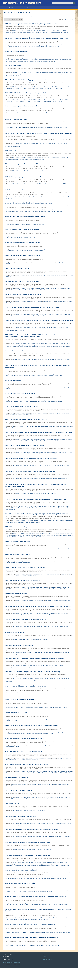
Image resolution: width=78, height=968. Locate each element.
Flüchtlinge (55, 426)
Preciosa (8, 75)
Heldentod (64, 587)
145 (13, 678)
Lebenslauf (14, 535)
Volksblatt (17, 75)
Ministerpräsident (64, 345)
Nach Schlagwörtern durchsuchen (21, 16)
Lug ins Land (24, 361)
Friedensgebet (31, 919)
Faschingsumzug (47, 196)
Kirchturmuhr (9, 328)
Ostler (55, 493)
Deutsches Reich (47, 374)
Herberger (59, 478)
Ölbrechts (11, 759)
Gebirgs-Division (47, 452)
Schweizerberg (54, 401)
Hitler (60, 99)
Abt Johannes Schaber (38, 917)
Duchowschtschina (45, 587)
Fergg (21, 59)
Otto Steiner (8, 575)
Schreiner (45, 588)
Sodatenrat (53, 798)
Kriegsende (30, 772)
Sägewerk (11, 536)
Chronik (55, 678)
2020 (25, 930)
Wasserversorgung (65, 865)
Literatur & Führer (51, 262)
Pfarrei (31, 88)
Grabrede (25, 798)
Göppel (51, 574)
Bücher (33, 301)
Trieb (15, 237)
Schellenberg (16, 825)
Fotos (25, 74)
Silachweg (43, 932)
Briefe (66, 72)
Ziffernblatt (22, 330)
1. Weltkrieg (14, 30)
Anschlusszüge (39, 58)
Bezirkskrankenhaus (31, 183)
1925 (13, 45)
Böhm (28, 823)
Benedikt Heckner (36, 574)
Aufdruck (26, 784)
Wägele (61, 88)
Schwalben (8, 237)
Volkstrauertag (13, 654)
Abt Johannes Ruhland (38, 520)
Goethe (50, 561)
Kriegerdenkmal (46, 275)
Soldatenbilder (63, 600)
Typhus (28, 575)
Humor (58, 574)
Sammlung (36, 61)
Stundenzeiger (59, 328)
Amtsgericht (27, 849)
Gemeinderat (35, 45)
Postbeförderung (29, 61)
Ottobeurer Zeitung (19, 101)
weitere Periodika (28, 159)
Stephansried (18, 159)
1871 (23, 30)
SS (22, 575)
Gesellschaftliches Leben (63, 30)
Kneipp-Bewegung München (33, 345)
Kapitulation (60, 930)
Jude (68, 400)
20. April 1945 (30, 732)
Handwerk (11, 315)
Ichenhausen (49, 465)
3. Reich (26, 196)
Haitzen (13, 32)
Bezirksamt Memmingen (41, 506)
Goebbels (52, 209)
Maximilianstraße (35, 733)
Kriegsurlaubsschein (37, 639)
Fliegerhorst (8, 614)
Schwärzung (51, 707)
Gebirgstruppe (55, 452)
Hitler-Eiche (27, 144)
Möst (28, 878)
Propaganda (21, 211)
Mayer (23, 440)
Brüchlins (32, 86)
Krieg (33, 32)
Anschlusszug (33, 58)
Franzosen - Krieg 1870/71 (52, 30)
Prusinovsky (30, 891)
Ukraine (46, 453)
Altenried (37, 903)
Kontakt (26, 7)
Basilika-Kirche (54, 613)
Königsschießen (51, 413)
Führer (59, 426)
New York (34, 667)
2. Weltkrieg (14, 639)
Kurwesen (42, 345)
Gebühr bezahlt (37, 784)
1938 (13, 374)
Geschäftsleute (56, 223)
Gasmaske (40, 249)
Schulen (22, 427)
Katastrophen (19, 733)
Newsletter (20, 7)
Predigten (12, 75)
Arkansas (35, 665)
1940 (16, 426)
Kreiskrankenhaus (68, 745)
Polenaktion (15, 401)
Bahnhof (51, 732)
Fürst (39, 919)
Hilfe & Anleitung (46, 954)
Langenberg (19, 588)
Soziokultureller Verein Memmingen (54, 932)
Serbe (28, 759)
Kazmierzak (55, 745)
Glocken (43, 74)
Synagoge (60, 401)
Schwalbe (70, 236)
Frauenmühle (9, 733)
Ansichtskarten (45, 72)
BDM (47, 903)
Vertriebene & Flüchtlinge (32, 825)
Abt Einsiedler (30, 520)
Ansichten (39, 72)
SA (65, 127)
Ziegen (48, 289)
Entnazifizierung (49, 439)
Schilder (48, 401)
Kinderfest (8, 159)
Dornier (38, 452)
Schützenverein (9, 414)
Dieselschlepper (39, 314)
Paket (29, 707)
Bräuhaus (34, 223)
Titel (66, 19)
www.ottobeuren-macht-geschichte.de (11, 964)
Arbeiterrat (29, 797)
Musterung (66, 548)
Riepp (36, 361)
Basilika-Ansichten (53, 72)
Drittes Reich (31, 196)
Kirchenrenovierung (10, 878)
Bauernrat (34, 797)
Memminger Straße (17, 453)
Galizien (42, 452)
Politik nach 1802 (44, 46)
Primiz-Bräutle (56, 88)
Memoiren (28, 535)
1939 (13, 413)
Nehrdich (60, 614)
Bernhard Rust (33, 506)
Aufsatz (31, 426)
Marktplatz (20, 315)
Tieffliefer (17, 746)
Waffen (12, 129)
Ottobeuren (49, 772)
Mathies (61, 548)
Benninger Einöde (49, 678)
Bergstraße (44, 706)
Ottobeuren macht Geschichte (22, 3)
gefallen (60, 452)
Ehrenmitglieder (35, 944)
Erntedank (36, 196)
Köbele (42, 236)
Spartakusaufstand (31, 536)
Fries (64, 944)
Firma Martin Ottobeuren (53, 314)
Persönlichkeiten (25, 88)
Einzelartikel (55, 343)
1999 (13, 903)
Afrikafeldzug (30, 665)
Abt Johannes (30, 917)
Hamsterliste (30, 810)
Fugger (35, 919)
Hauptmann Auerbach (19, 772)
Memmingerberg (54, 614)
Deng (61, 732)
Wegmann (67, 680)
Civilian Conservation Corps (51, 665)
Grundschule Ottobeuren (11, 427)
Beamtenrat (39, 797)
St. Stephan (38, 522)
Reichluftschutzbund (18, 250)
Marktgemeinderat (48, 45)
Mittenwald (54, 600)
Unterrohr (58, 588)
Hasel (56, 209)
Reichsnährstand (40, 440)
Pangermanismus (36, 46)
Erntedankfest (45, 387)
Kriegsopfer (11, 746)
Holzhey (42, 288)
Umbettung (50, 453)
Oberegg (70, 86)
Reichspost (41, 707)
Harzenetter (48, 890)
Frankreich (43, 30)
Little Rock (19, 667)
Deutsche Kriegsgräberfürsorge (34, 587)
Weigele (50, 878)
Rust (7, 509)
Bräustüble (39, 223)
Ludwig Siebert (56, 345)
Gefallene (43, 652)
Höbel (17, 32)
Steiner (24, 575)
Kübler (71, 452)
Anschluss (29, 45)
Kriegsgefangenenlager (11, 667)
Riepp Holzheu (28, 289)
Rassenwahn (22, 289)
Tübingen (8, 129)
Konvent (11, 522)
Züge (54, 61)
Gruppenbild (65, 520)
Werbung (54, 878)
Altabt (36, 876)
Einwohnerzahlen (28, 864)
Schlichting (24, 759)
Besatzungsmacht (63, 862)
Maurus (23, 667)
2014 (25, 917)
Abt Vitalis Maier (47, 917)
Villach (52, 375)
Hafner (46, 600)
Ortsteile (43, 32)
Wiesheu (33, 224)
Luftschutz (55, 249)
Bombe (40, 478)
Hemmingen (68, 758)
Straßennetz (48, 211)
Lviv (11, 453)
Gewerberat (20, 798)
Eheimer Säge (48, 758)
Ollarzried (15, 88)
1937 (13, 288)
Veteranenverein (9, 33)
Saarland (43, 211)
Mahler (39, 32)
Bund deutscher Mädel (53, 903)
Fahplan (17, 59)
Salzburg (46, 375)
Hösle (45, 86)
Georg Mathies (46, 574)
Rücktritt (62, 127)
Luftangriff (28, 733)
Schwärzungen (65, 784)
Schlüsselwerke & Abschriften (19, 536)
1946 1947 (19, 678)
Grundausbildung (40, 600)
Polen (23, 453)
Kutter (60, 413)
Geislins (28, 413)
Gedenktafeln (37, 652)
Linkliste (44, 956)
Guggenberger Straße (47, 249)
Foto (13, 614)
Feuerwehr (35, 249)
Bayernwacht (43, 125)
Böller (39, 426)
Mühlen (32, 535)
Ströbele (70, 772)
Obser (30, 440)
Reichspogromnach (42, 401)
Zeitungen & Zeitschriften (54, 46)
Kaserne (32, 144)
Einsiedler (16, 74)
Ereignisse (21, 74)
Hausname (58, 359)
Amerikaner (37, 125)
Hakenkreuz (68, 196)
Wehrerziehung (20, 237)
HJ (26, 904)
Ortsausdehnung (30, 361)
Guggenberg (8, 32)
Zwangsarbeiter (9, 681)
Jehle (41, 836)
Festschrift (34, 262)
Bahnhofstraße (30, 548)
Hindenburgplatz (63, 209)
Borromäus (52, 506)
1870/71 (19, 30)
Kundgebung (15, 375)
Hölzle (68, 587)
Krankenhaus (52, 183)
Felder (7, 707)
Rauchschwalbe (63, 236)
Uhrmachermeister (10, 330)
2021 (25, 944)
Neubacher (54, 45)
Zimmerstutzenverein (27, 414)
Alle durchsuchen (8, 16)
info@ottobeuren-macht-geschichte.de (11, 962)
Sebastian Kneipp (50, 346)
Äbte (36, 72)
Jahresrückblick (15, 865)
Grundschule (69, 426)
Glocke (39, 74)
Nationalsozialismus (63, 86)
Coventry (8, 919)
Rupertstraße (9, 198)
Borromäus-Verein (60, 506)
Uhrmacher (69, 328)
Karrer (28, 904)
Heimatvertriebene (60, 823)
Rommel (38, 667)
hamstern (17, 904)
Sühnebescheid (16, 838)
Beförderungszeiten (50, 58)
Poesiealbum (61, 561)
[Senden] (74, 3)
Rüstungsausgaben (36, 932)
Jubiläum (45, 262)
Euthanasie (29, 493)
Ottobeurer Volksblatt (27, 46)
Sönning (61, 680)
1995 (13, 890)
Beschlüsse (62, 58)
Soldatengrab (41, 453)
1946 (13, 810)
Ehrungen (41, 944)
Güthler (14, 733)
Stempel (56, 707)
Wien (62, 375)
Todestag (56, 346)
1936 (13, 236)
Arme (44, 58)
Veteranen (28, 224)
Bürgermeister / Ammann (59, 125)
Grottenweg (32, 692)
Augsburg (40, 465)
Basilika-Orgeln (30, 288)
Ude (63, 401)
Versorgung (51, 692)
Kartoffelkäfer (56, 439)
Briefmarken (58, 706)
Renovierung (45, 878)
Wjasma (62, 588)
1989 (19, 876)
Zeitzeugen (49, 891)
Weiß (23, 159)
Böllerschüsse (44, 426)
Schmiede (46, 707)
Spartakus (23, 224)
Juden (71, 400)
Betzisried (39, 30)
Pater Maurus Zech (27, 328)
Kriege (36, 32)
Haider (64, 452)
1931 (13, 86)
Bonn (49, 506)
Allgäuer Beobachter (31, 143)
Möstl (46, 733)
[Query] (63, 3)
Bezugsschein (37, 626)
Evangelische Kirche (19, 919)
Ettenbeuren (52, 587)
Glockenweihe (48, 74)
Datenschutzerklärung (47, 959)
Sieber (49, 375)
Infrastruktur (43, 59)
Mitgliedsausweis (10, 250)
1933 (13, 99)
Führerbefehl (23, 614)
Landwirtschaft (63, 288)
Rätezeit (48, 798)
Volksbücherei (12, 509)
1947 (16, 862)
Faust (26, 919)
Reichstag (38, 101)
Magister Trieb (51, 236)
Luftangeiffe (38, 680)
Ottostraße (52, 535)
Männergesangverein (60, 262)
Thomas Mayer (47, 440)
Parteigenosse (27, 346)
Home (5, 7)
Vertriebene (57, 865)
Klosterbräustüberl (10, 224)
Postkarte (41, 375)
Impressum (45, 958)
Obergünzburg (9, 88)
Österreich (63, 45)
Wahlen (50, 101)
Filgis (66, 613)
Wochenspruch (19, 562)
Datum (69, 19)
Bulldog (33, 314)
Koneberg (29, 32)
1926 (16, 58)
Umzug (67, 387)
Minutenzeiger (19, 328)
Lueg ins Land (17, 361)
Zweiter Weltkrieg (66, 932)
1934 (16, 86)
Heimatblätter (30, 112)
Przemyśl (33, 453)
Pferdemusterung (60, 904)
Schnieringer (45, 639)
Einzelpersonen (37, 86)
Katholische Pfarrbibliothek (29, 507)
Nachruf (27, 127)
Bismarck (32, 561)
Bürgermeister (50, 125)
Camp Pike (40, 665)
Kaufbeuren (41, 493)
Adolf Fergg (32, 125)
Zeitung (70, 719)
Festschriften (40, 262)
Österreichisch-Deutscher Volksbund (14, 46)
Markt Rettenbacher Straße (64, 249)
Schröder (70, 561)
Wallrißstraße (58, 375)
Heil (56, 876)
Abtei (28, 125)
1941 (16, 506)
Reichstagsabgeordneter (54, 127)
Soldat (58, 600)
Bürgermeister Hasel (48, 771)
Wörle (55, 453)
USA (46, 667)
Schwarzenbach (22, 825)
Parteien (26, 101)
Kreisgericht (8, 440)
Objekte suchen (33, 16)
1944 (16, 561)
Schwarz (68, 127)
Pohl (7, 825)
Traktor (33, 315)
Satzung (55, 32)
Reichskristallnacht (33, 401)
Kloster (68, 465)
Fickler (11, 144)
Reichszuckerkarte (13, 627)
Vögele (34, 250)
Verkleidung (33, 575)
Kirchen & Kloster (22, 32)
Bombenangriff (45, 478)
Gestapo (44, 465)
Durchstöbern (12, 7)
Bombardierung (61, 613)
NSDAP (59, 45)
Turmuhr (65, 328)
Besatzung (56, 862)
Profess (26, 522)
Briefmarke (49, 426)
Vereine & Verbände (63, 32)
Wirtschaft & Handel (39, 224)
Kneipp (24, 345)
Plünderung (42, 810)
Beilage (35, 359)
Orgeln (68, 288)
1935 (13, 183)
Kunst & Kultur (53, 275)
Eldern (7, 772)
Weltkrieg (50, 667)
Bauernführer (30, 439)
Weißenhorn (64, 707)
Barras (28, 600)
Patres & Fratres (49, 32)
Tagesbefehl (65, 719)
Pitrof (19, 224)
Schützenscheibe (65, 413)
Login (44, 961)
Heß (58, 209)
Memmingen (42, 733)
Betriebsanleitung (28, 249)
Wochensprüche (26, 562)
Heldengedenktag (49, 652)
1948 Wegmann (21, 862)
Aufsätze (35, 426)
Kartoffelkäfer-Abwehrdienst (66, 439)
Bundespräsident (65, 917)
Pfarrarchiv (41, 328)
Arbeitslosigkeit (30, 99)
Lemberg (8, 453)
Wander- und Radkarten (26, 838)
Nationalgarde (29, 667)
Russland (33, 588)
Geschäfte (50, 223)
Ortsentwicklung (46, 535)
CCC (44, 665)
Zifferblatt (17, 330)
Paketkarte (33, 707)
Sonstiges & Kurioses (10, 562)
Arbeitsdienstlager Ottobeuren (49, 143)
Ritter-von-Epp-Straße (29, 211)
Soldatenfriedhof (51, 588)
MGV (67, 262)
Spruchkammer (9, 838)
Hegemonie (40, 45)
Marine (65, 574)
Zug (51, 61)
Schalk (19, 759)
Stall (12, 237)
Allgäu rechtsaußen (31, 930)
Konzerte (40, 275)
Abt (33, 72)
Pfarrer (34, 88)
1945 (13, 706)
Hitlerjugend (22, 904)
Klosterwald (62, 890)
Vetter (60, 707)
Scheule (19, 627)
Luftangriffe (47, 614)
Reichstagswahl (44, 101)
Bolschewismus (30, 236)
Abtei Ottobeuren (33, 465)
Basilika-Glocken (61, 72)
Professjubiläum (31, 522)
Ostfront (28, 588)
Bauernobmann (36, 439)
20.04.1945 (35, 732)
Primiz (51, 88)
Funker (34, 600)
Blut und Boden (41, 359)
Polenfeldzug (27, 453)
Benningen (42, 678)
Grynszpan (61, 400)
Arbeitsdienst (39, 143)
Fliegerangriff (46, 745)
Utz (58, 32)
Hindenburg (56, 99)
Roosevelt (43, 667)
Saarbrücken (37, 211)
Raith (36, 453)
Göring (45, 99)
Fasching (41, 196)
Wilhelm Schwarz (18, 129)
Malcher (62, 626)
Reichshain (50, 733)
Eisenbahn (13, 59)
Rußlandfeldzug (39, 588)
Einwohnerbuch (38, 301)
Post (25, 61)
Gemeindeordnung (53, 327)
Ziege (45, 289)
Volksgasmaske (39, 250)
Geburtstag (63, 426)
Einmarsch (70, 706)
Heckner (55, 574)
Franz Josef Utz (59, 944)
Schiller (66, 561)
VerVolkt (7, 146)
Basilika (40, 613)
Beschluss (57, 58)
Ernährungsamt (43, 626)
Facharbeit (67, 903)
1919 (19, 533)
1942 (22, 533)
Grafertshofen (12, 707)
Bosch (43, 758)
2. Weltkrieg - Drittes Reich (30, 30)
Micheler (48, 144)
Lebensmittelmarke (55, 626)
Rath (27, 401)
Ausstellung (38, 930)
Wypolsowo (66, 588)
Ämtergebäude (30, 478)
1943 (13, 561)
